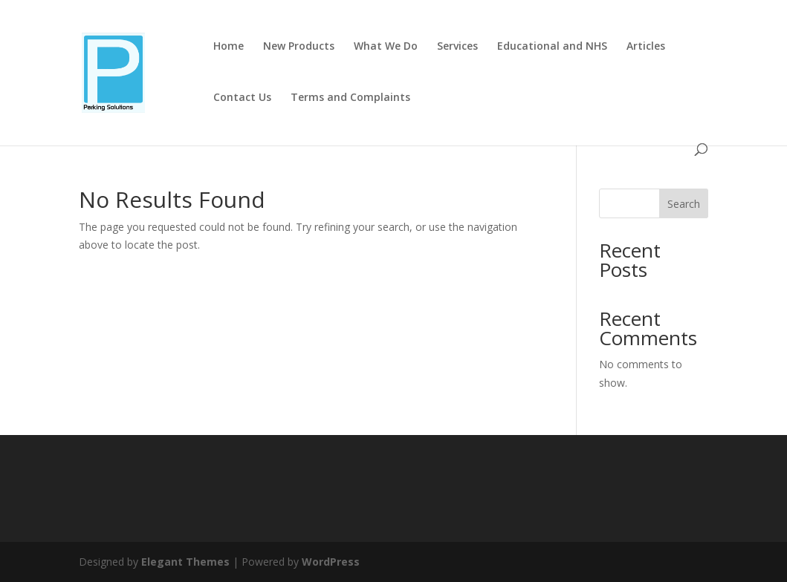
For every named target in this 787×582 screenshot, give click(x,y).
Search (683, 204)
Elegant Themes (185, 562)
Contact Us (242, 98)
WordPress (331, 562)
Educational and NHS (552, 47)
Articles (645, 47)
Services (457, 47)
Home (228, 47)
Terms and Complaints (350, 98)
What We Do (386, 47)
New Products (298, 47)
